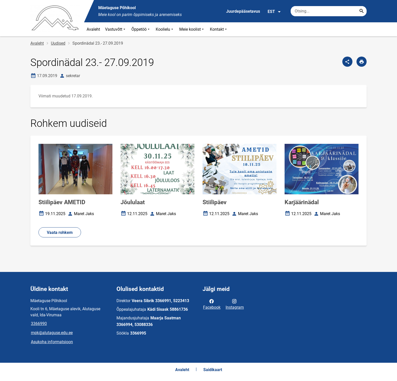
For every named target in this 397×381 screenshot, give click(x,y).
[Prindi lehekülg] (361, 62)
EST (274, 12)
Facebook (212, 304)
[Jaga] (347, 62)
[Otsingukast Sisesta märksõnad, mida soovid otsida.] (329, 11)
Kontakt (219, 29)
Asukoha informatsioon (52, 341)
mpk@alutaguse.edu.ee (52, 332)
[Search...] (361, 11)
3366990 (39, 323)
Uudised (58, 43)
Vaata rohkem (60, 232)
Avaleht (93, 29)
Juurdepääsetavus (243, 11)
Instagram (235, 304)
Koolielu (165, 29)
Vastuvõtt (115, 29)
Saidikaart (212, 369)
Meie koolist (192, 29)
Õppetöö (141, 29)
